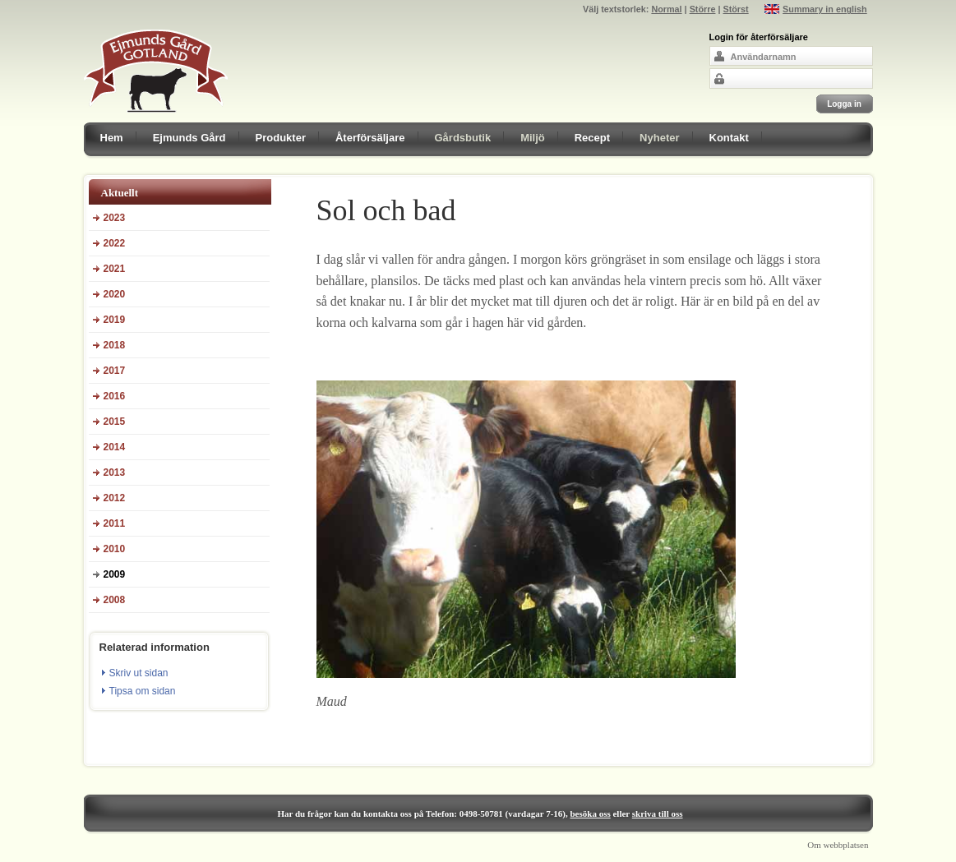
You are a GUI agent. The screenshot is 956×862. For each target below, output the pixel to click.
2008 (115, 600)
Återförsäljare (370, 137)
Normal (666, 9)
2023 (115, 218)
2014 (115, 447)
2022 (115, 243)
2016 (115, 396)
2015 (115, 421)
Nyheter (659, 137)
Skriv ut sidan (139, 673)
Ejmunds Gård (189, 137)
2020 (115, 294)
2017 (115, 370)
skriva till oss (657, 813)
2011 (115, 523)
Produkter (281, 137)
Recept (592, 137)
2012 (115, 498)
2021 (115, 268)
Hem (111, 137)
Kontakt (729, 137)
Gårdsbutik (463, 137)
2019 (115, 319)
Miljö (532, 137)
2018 (115, 345)
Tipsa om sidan (142, 691)
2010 (115, 549)
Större (703, 9)
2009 (115, 574)
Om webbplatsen (837, 845)
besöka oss (590, 813)
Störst (735, 9)
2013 (115, 472)
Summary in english (825, 9)
